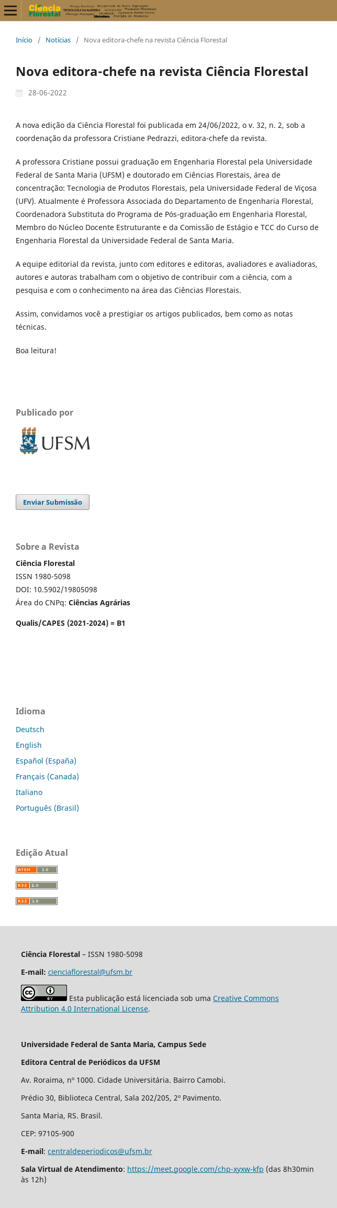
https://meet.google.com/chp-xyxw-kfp (195, 1169)
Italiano (29, 792)
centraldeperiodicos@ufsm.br (100, 1151)
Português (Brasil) (47, 808)
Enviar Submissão (52, 502)
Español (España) (46, 761)
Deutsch (30, 729)
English (29, 745)
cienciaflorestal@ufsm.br (90, 972)
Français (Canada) (47, 776)
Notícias (58, 40)
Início (24, 40)
